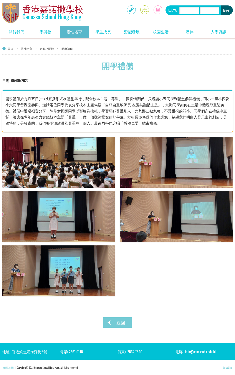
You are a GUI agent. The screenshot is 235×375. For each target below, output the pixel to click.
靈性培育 (77, 30)
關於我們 (20, 30)
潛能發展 (135, 30)
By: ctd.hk (227, 367)
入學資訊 (222, 30)
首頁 (10, 48)
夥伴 (195, 30)
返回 (120, 322)
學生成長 (106, 30)
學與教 (50, 30)
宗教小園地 (47, 48)
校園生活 (164, 30)
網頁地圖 (8, 367)
